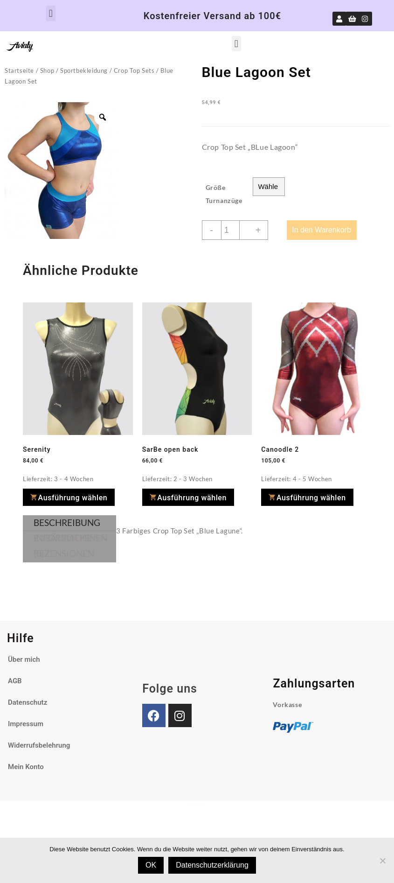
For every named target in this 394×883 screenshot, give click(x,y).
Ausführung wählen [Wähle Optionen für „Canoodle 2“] (311, 497)
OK (150, 865)
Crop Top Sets (134, 70)
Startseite (19, 70)
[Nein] (382, 860)
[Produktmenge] (230, 230)
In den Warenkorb (321, 230)
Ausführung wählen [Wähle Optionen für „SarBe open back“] (192, 497)
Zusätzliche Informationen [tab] (70, 538)
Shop (47, 70)
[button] (50, 13)
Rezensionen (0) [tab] (64, 553)
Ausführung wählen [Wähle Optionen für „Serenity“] (73, 497)
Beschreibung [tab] (67, 522)
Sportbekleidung (84, 70)
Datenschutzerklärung (212, 865)
